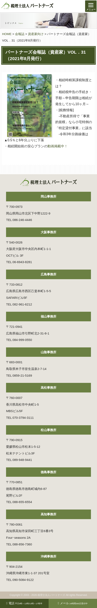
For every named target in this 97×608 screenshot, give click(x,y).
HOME (6, 34)
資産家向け (36, 34)
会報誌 (19, 34)
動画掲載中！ (58, 146)
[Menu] (91, 6)
